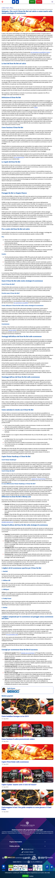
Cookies (31, 876)
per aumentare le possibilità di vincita (40, 52)
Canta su (32, 1)
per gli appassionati (19, 157)
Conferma (25, 875)
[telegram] (51, 867)
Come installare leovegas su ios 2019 (15, 716)
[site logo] (2, 2)
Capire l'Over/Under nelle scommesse (15, 762)
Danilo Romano (11, 688)
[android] (13, 1)
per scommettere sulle (12, 634)
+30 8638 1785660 (27, 852)
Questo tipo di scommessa (38, 479)
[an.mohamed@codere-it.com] (18, 691)
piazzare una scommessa (27, 653)
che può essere (12, 330)
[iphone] (17, 1)
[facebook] (47, 867)
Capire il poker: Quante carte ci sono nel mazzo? (19, 785)
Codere (36, 107)
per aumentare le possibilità (21, 302)
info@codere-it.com (28, 849)
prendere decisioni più (7, 522)
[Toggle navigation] (52, 2)
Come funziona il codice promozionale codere (18, 739)
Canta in (39, 1)
